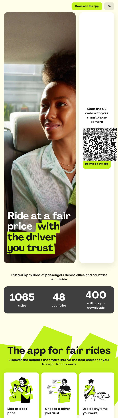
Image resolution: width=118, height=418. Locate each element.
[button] (109, 6)
